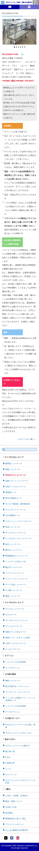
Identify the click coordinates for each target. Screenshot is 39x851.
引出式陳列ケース (12, 515)
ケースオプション (12, 668)
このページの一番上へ (26, 439)
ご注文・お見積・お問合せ (16, 796)
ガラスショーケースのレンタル (18, 733)
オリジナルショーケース (15, 533)
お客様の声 (10, 763)
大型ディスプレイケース (15, 487)
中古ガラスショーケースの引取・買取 (20, 726)
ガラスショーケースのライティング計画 (20, 781)
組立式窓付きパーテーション (17, 686)
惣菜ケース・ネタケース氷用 (17, 638)
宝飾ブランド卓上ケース (15, 632)
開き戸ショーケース (13, 567)
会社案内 (9, 813)
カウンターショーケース (15, 510)
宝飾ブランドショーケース (16, 481)
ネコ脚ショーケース (13, 590)
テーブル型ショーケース (15, 585)
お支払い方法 (11, 807)
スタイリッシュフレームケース (18, 521)
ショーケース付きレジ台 (15, 561)
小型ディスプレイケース (15, 643)
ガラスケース (11, 615)
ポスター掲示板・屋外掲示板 (17, 504)
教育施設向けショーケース (16, 556)
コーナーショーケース (14, 573)
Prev (5, 31)
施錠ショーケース (12, 681)
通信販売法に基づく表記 (15, 819)
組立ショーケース (12, 544)
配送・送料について (13, 801)
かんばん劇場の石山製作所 (16, 830)
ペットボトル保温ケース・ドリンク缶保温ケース (20, 699)
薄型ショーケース (12, 596)
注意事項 (7, 126)
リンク (8, 769)
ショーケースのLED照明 (15, 662)
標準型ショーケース (13, 464)
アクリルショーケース (14, 609)
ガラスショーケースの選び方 (17, 746)
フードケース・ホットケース (17, 692)
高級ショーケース (12, 469)
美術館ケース (11, 492)
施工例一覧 (10, 751)
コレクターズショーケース (16, 620)
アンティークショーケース (16, 579)
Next (33, 31)
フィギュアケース (12, 649)
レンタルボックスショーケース (18, 538)
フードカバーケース (13, 626)
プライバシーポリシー (14, 824)
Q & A (7, 757)
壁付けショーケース (13, 550)
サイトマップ (11, 774)
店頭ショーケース (12, 527)
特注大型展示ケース (13, 498)
